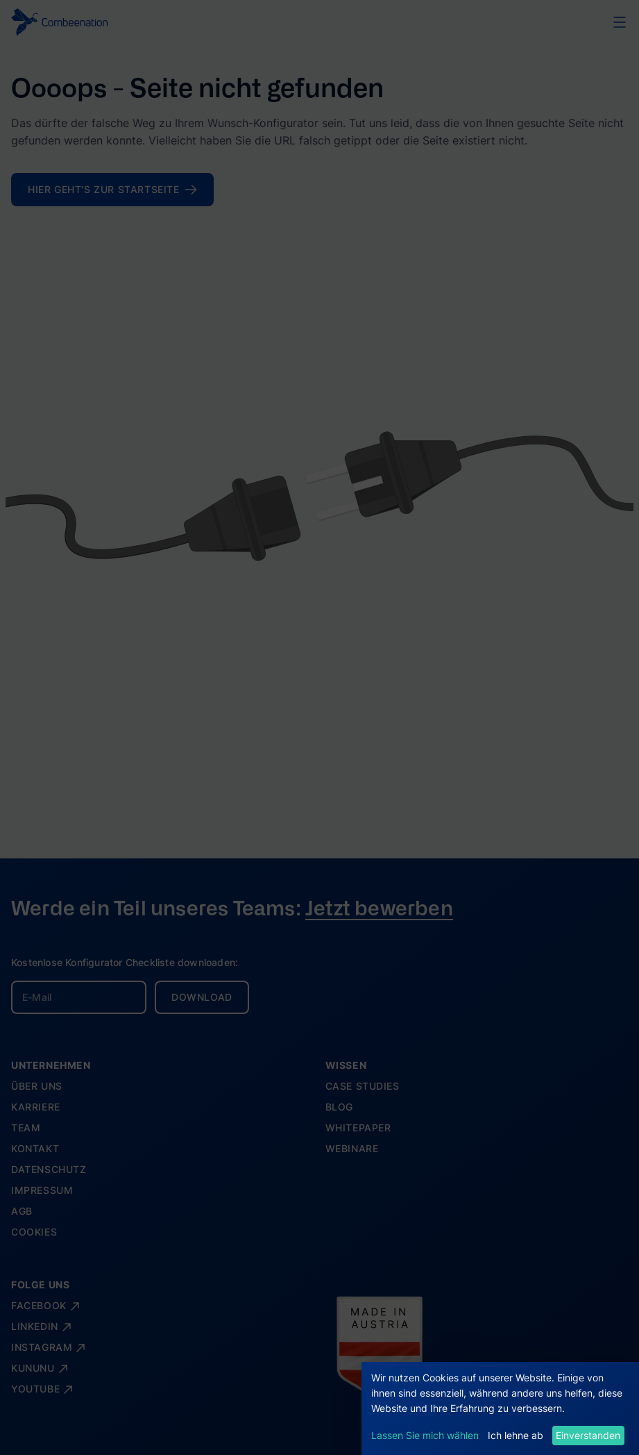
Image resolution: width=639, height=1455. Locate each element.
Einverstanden (588, 1435)
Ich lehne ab (515, 1435)
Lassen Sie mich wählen (425, 1435)
